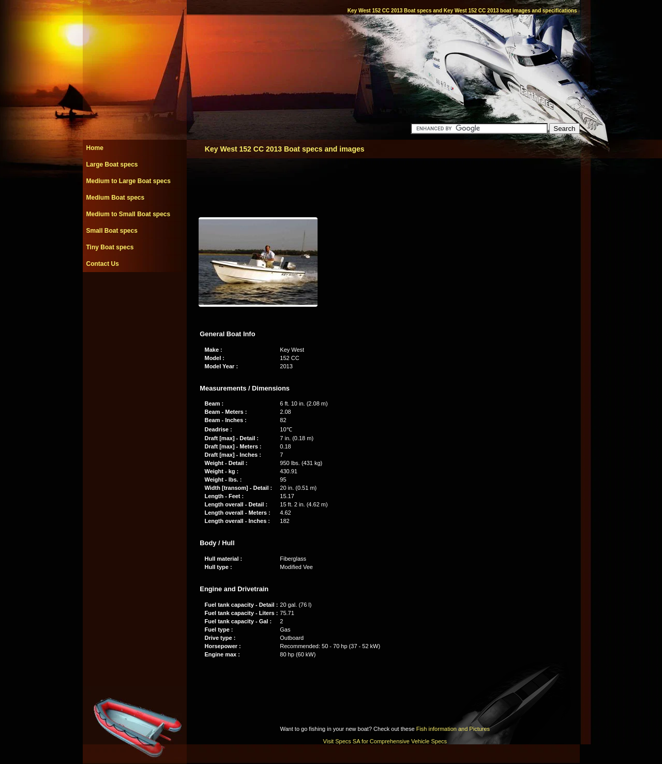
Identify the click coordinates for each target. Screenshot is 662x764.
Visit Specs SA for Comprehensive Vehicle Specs (385, 741)
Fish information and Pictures (453, 729)
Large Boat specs (112, 164)
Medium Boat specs (115, 197)
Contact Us (102, 263)
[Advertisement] (134, 295)
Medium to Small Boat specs (128, 214)
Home (94, 148)
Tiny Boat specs (110, 247)
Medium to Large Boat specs (128, 181)
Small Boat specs (112, 230)
